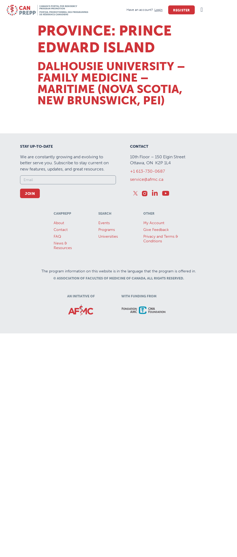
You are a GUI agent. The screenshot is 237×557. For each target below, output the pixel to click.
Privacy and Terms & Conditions (160, 238)
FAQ (57, 236)
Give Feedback (156, 229)
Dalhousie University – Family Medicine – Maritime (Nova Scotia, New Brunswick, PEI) (111, 83)
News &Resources (63, 245)
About (59, 223)
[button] (201, 9)
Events (104, 223)
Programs (106, 229)
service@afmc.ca (146, 179)
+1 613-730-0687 (147, 171)
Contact (61, 229)
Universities (108, 236)
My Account (153, 223)
